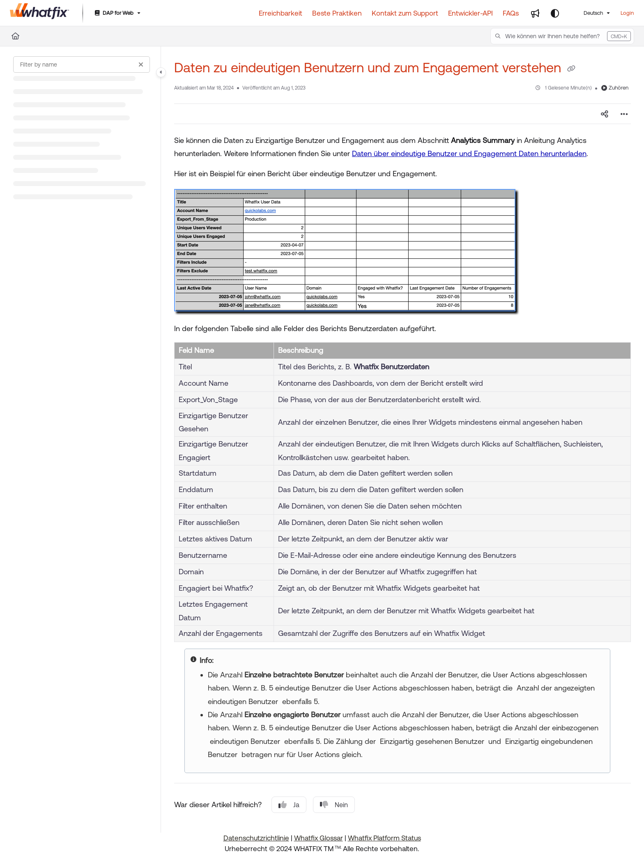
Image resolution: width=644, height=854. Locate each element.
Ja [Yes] (288, 805)
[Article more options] (624, 113)
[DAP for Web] (117, 13)
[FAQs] (511, 13)
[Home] (15, 36)
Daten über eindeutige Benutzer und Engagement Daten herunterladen (469, 153)
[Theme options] (554, 13)
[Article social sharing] (604, 113)
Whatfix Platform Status (384, 838)
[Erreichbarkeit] (280, 13)
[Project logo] (39, 13)
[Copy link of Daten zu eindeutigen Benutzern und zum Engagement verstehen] (571, 69)
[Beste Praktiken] (337, 13)
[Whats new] (535, 13)
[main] (402, 439)
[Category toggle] (161, 72)
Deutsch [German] (588, 13)
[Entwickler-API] (470, 13)
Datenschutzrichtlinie (256, 838)
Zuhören (614, 88)
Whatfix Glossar (318, 838)
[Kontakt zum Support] (405, 13)
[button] (562, 36)
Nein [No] (334, 805)
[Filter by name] (81, 64)
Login (627, 13)
